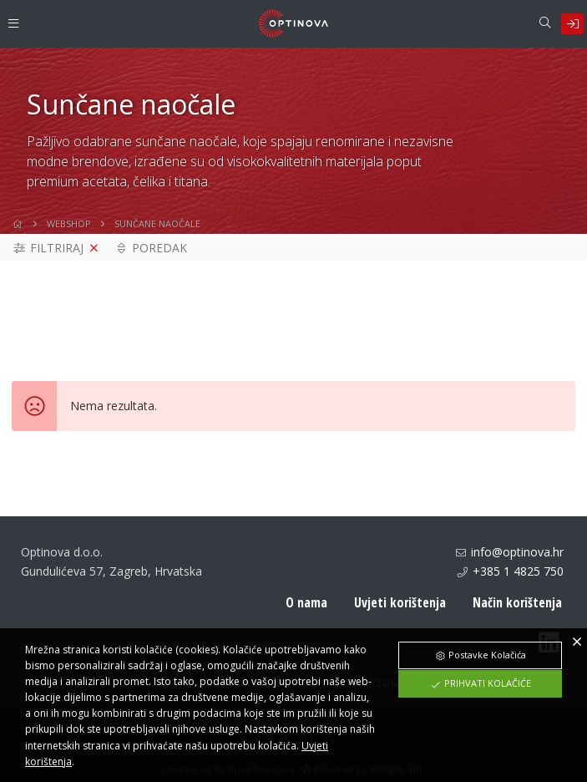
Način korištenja (517, 609)
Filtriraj (47, 254)
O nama (306, 609)
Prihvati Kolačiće (480, 683)
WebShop (69, 229)
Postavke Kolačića (480, 654)
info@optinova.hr (517, 558)
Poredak (151, 254)
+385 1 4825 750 (518, 577)
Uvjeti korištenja (400, 609)
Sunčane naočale (157, 229)
